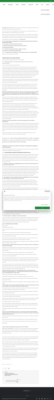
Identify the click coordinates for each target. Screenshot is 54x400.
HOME (4, 4)
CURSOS (17, 4)
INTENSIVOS (24, 4)
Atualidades (8, 364)
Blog (11, 364)
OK (42, 207)
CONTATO (47, 4)
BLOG (42, 4)
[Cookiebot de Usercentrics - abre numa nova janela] (45, 191)
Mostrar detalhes (45, 204)
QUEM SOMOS (10, 4)
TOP (27, 389)
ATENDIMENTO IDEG (27, 384)
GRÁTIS (37, 4)
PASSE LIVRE (31, 4)
